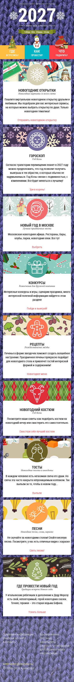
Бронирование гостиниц (49, 636)
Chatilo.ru (46, 645)
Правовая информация (18, 634)
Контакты (9, 642)
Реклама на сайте (14, 638)
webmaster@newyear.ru (18, 664)
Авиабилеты (48, 642)
